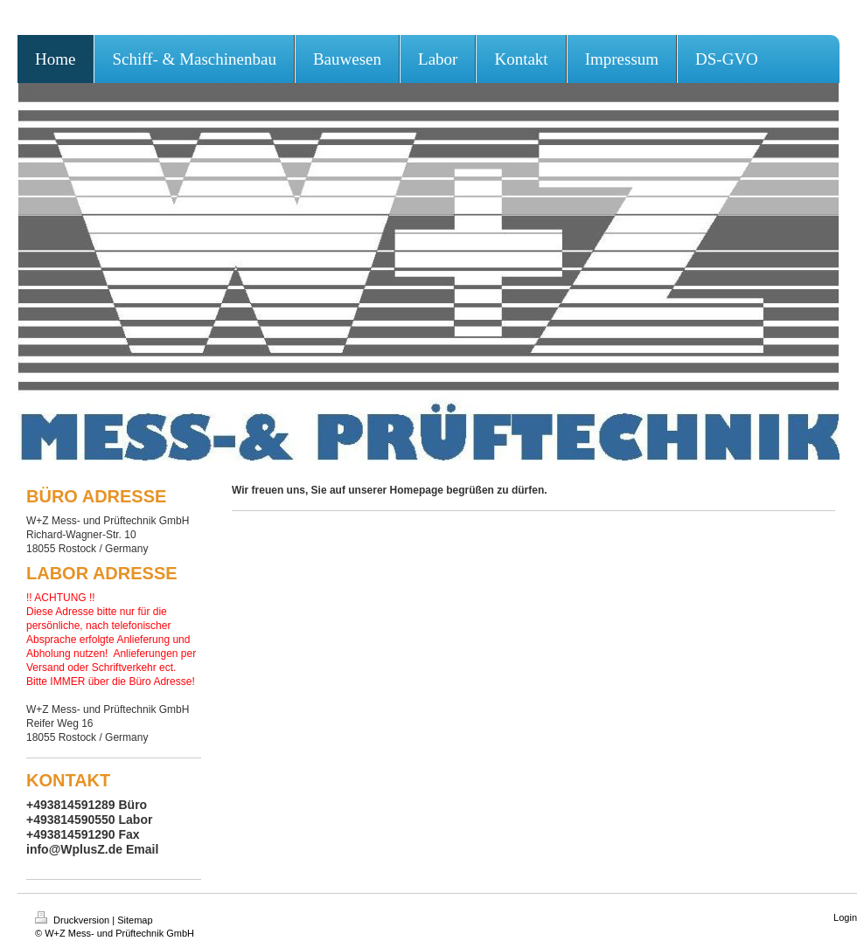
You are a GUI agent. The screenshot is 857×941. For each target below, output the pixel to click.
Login (845, 917)
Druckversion (73, 920)
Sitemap (134, 920)
